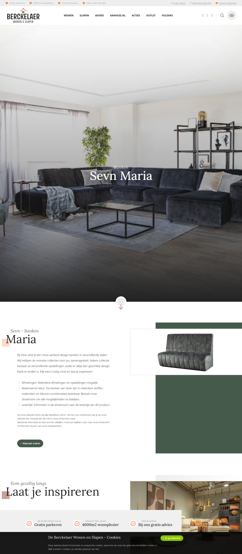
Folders (167, 15)
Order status (179, 3)
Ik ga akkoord (172, 538)
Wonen (68, 15)
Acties (136, 15)
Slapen (84, 15)
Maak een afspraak (201, 3)
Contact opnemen (227, 3)
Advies (99, 15)
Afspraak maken (31, 443)
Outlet (151, 15)
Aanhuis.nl (118, 15)
